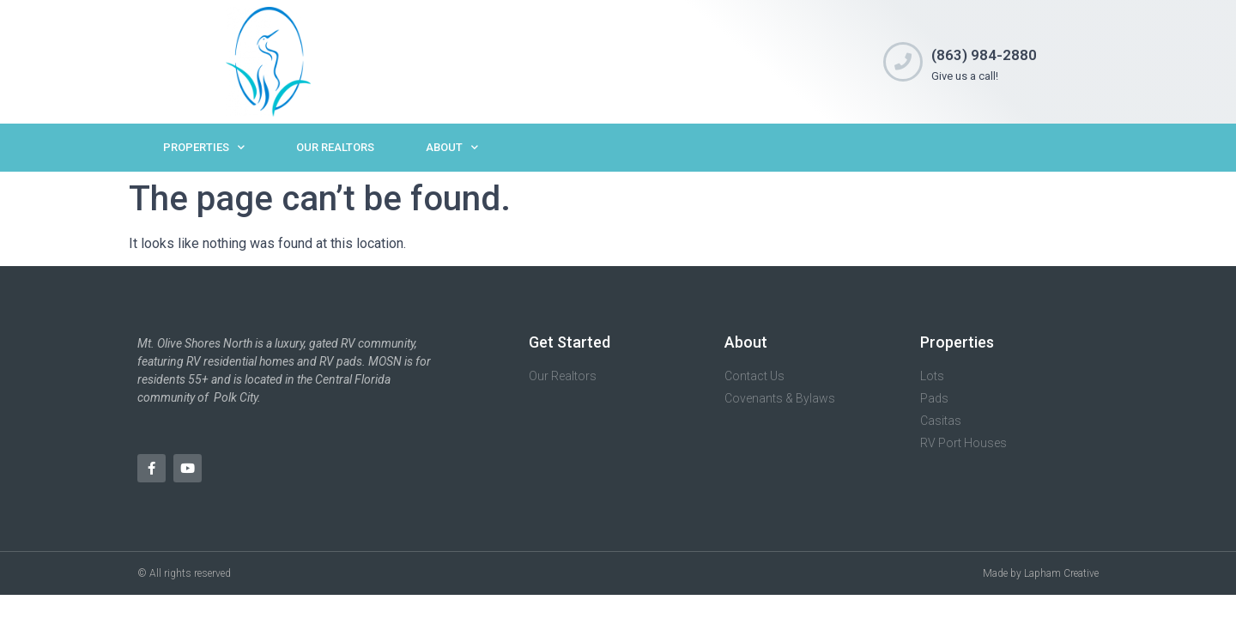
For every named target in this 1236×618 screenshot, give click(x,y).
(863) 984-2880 (984, 55)
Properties (204, 147)
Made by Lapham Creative (1041, 573)
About (452, 147)
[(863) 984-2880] (903, 62)
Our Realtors (335, 147)
